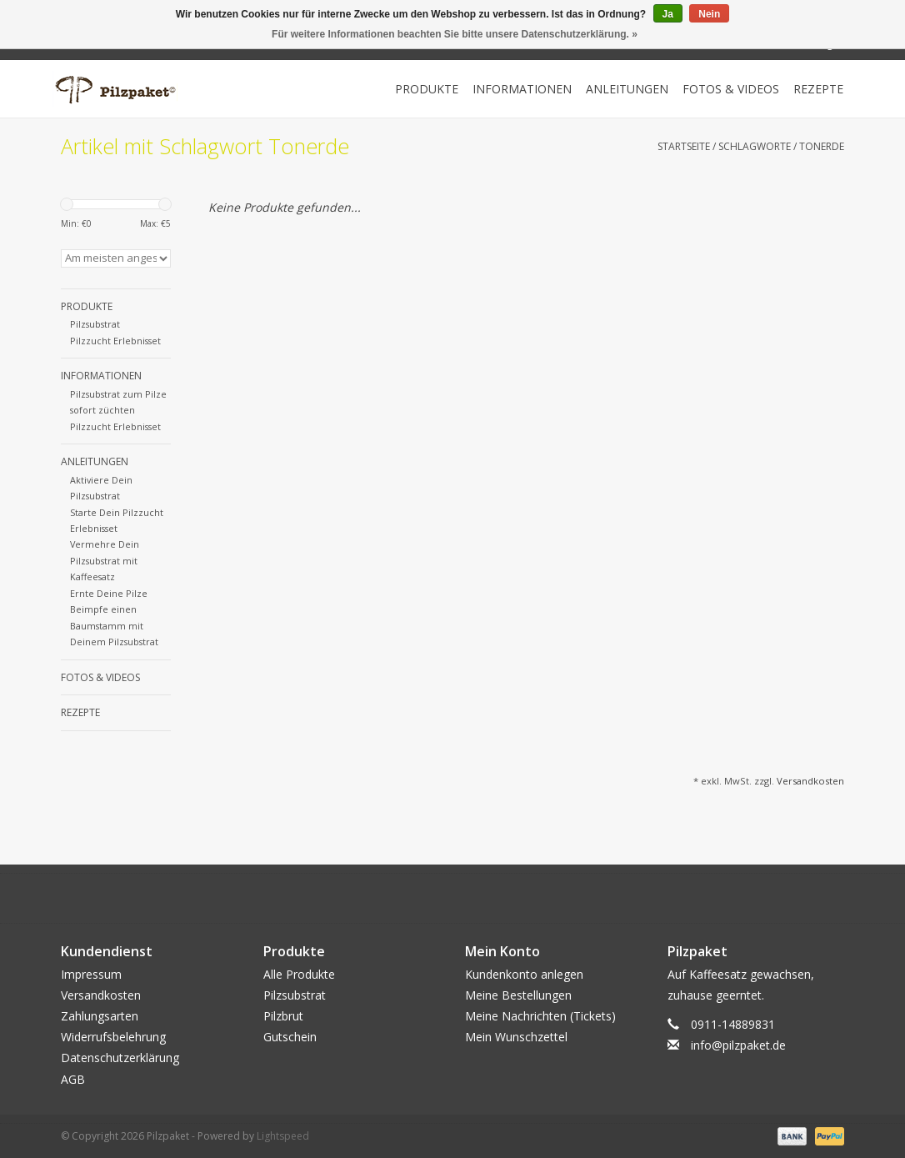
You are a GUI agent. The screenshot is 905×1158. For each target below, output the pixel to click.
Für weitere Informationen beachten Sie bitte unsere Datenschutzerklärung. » (455, 34)
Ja (667, 14)
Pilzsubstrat (95, 324)
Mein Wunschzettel (516, 1037)
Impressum (91, 974)
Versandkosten (810, 781)
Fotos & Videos (730, 89)
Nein (709, 14)
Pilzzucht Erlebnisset (115, 340)
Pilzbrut (283, 1016)
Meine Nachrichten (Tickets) (540, 1016)
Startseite (684, 146)
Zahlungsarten (99, 1016)
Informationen (522, 89)
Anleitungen (627, 89)
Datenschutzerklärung (120, 1057)
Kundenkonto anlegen (524, 974)
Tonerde (821, 146)
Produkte (426, 89)
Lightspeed (283, 1136)
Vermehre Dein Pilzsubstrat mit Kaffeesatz (104, 560)
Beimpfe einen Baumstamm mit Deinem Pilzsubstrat (114, 625)
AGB (73, 1079)
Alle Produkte (299, 974)
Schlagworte (754, 146)
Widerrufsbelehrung (113, 1037)
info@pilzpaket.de (738, 1045)
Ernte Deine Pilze (109, 593)
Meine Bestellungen (518, 995)
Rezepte (818, 89)
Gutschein (290, 1037)
